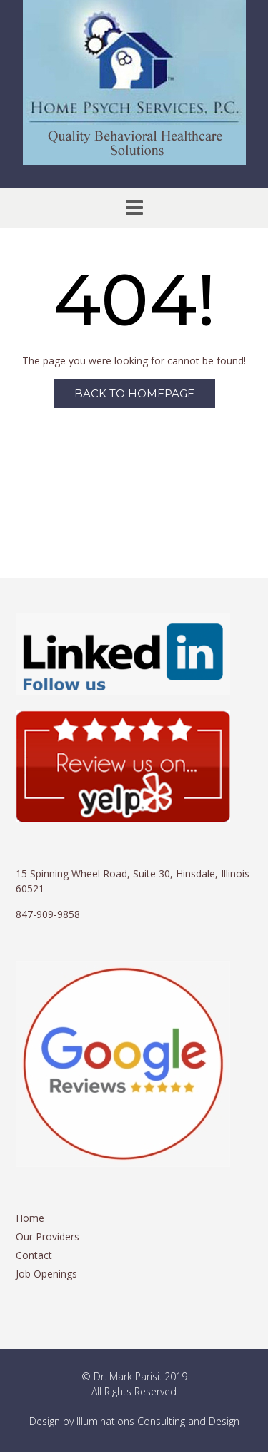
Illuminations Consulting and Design (157, 1421)
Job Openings (46, 1273)
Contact (34, 1255)
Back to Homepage (134, 393)
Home (30, 1218)
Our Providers (47, 1236)
